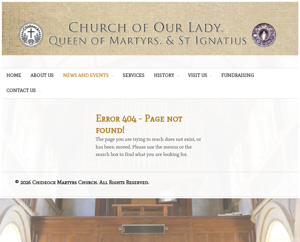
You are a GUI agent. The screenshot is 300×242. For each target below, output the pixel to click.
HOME (13, 75)
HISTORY (164, 75)
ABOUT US (42, 75)
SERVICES (133, 75)
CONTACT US (21, 90)
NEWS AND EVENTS (86, 75)
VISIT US (197, 75)
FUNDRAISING (237, 75)
